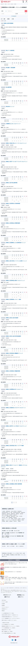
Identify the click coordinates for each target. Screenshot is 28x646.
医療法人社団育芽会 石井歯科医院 (13, 203)
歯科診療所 (3, 50)
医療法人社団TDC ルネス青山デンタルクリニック (16, 426)
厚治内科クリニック (10, 106)
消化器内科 (19, 511)
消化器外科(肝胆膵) (16, 512)
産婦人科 (3, 517)
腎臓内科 (17, 513)
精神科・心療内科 (21, 518)
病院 (2, 23)
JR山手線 (3, 546)
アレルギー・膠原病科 (6, 516)
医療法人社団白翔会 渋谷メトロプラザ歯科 (15, 445)
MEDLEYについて (7, 594)
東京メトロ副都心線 (19, 546)
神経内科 (8, 513)
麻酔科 (7, 521)
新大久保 (16, 530)
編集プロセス (7, 596)
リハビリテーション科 (6, 518)
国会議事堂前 (12, 532)
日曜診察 (7, 145)
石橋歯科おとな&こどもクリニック (13, 123)
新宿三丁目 (4, 537)
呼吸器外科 (4, 513)
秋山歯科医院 (9, 87)
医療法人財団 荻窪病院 (8, 23)
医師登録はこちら (20, 594)
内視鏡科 (3, 521)
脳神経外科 (13, 513)
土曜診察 (2, 25)
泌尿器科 (21, 513)
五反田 (9, 530)
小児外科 (20, 516)
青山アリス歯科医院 (10, 50)
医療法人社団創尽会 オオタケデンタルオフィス (16, 407)
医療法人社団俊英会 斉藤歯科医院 (13, 371)
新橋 (18, 530)
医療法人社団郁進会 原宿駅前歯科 (13, 223)
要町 (15, 536)
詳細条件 (14, 16)
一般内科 (3, 511)
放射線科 (11, 521)
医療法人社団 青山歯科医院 (11, 182)
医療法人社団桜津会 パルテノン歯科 (13, 299)
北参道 (8, 537)
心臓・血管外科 (14, 511)
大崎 (7, 530)
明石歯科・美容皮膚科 (10, 67)
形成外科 (15, 518)
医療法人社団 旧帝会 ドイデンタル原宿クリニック (16, 260)
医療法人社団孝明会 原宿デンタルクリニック (15, 280)
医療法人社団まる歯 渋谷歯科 (12, 317)
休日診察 (11, 145)
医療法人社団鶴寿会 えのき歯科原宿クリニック (16, 242)
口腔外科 (15, 521)
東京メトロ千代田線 (10, 546)
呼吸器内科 (23, 512)
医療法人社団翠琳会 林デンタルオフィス (14, 389)
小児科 (17, 516)
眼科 (7, 517)
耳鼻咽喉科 (11, 517)
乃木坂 (16, 532)
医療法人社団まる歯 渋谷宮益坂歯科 (13, 336)
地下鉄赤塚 (12, 536)
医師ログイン (21, 596)
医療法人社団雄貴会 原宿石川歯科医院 (14, 483)
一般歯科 (19, 521)
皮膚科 (12, 518)
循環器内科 (8, 511)
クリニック (3, 106)
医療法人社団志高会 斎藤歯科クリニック (14, 353)
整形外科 (15, 517)
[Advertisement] (14, 45)
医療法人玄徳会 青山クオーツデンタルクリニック (16, 143)
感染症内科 (13, 516)
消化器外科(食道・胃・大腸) (7, 512)
